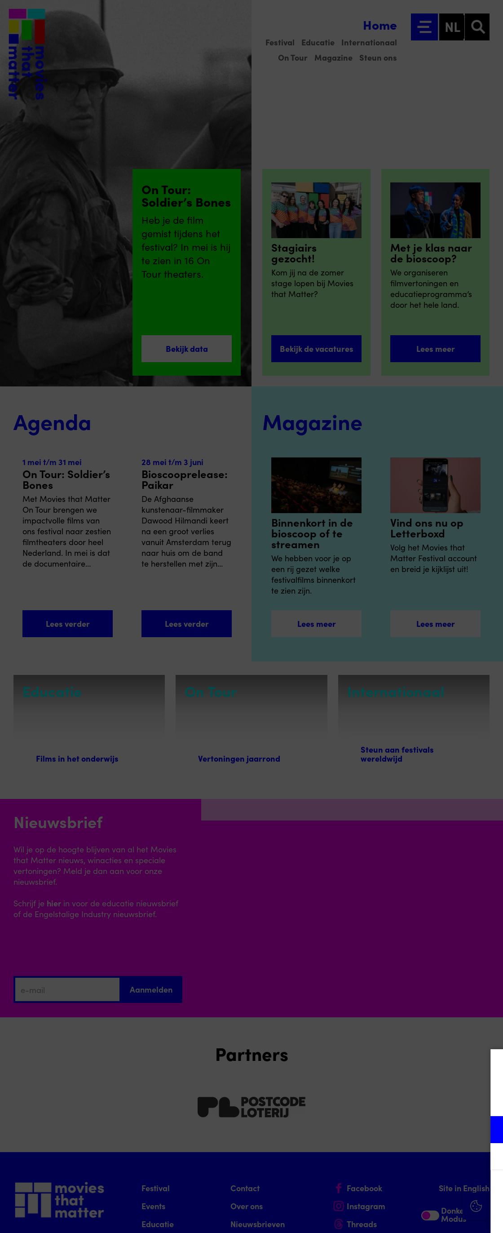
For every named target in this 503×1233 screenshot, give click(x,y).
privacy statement (391, 1100)
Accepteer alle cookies (426, 1190)
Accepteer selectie (427, 1216)
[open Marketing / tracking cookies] (488, 1157)
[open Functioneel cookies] (488, 1130)
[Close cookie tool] (489, 1065)
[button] (417, 1129)
